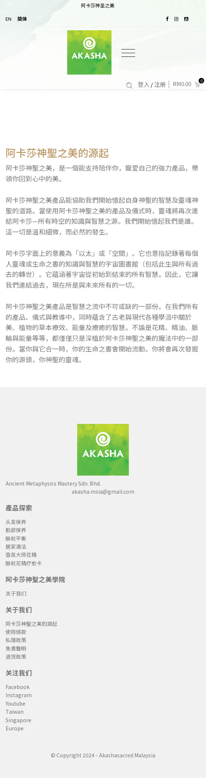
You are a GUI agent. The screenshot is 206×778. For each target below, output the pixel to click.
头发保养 (16, 521)
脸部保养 (16, 530)
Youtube (15, 703)
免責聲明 (16, 648)
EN (8, 18)
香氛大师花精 (21, 554)
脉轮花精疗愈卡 (24, 563)
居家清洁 (16, 546)
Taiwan (15, 711)
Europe (15, 728)
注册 (160, 84)
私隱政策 (16, 640)
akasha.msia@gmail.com (103, 491)
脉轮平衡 (16, 538)
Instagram (19, 695)
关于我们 (16, 593)
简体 (22, 18)
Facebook (18, 686)
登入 (144, 84)
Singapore (18, 720)
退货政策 (16, 656)
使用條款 (16, 631)
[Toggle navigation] (128, 53)
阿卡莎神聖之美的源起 (57, 152)
